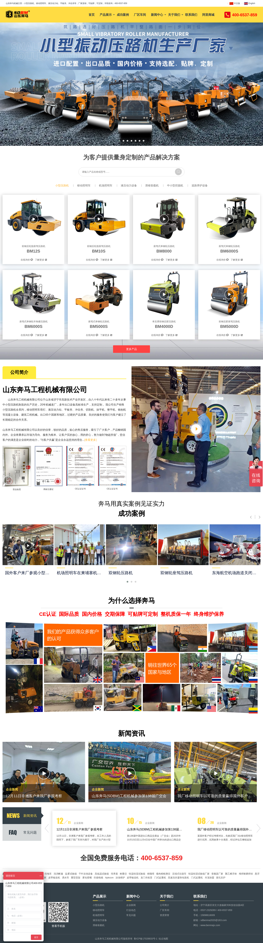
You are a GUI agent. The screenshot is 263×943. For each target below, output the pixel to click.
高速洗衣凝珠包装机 (178, 877)
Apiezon (109, 877)
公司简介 (164, 905)
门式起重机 (160, 877)
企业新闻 (131, 905)
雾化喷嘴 (87, 877)
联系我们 (191, 14)
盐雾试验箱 (71, 873)
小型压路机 (62, 185)
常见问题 (131, 915)
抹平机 (100, 409)
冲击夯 (79, 409)
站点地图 (163, 938)
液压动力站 (55, 409)
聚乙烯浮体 (231, 873)
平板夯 (68, 409)
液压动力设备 (129, 185)
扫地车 (48, 873)
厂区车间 (140, 14)
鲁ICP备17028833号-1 (145, 938)
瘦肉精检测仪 (163, 873)
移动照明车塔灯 (36, 409)
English (249, 3)
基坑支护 (220, 877)
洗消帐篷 (58, 873)
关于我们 (174, 14)
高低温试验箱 (102, 873)
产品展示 (106, 14)
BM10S (98, 248)
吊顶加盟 (209, 877)
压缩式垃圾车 (179, 873)
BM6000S (229, 248)
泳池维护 (120, 877)
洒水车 (65, 877)
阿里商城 (208, 14)
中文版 (234, 3)
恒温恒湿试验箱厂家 (198, 873)
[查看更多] (90, 439)
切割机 (90, 409)
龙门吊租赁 (146, 877)
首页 (92, 14)
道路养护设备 (200, 185)
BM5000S (98, 324)
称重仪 (123, 873)
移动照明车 (84, 185)
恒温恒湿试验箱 (137, 873)
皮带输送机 (54, 877)
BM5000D (229, 324)
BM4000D (164, 324)
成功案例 (123, 14)
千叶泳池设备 (86, 873)
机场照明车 (105, 185)
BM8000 (164, 248)
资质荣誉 (164, 915)
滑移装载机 (152, 185)
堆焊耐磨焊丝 (246, 873)
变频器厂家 (217, 873)
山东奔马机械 (12, 3)
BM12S (33, 248)
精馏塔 (150, 873)
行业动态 (131, 910)
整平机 (111, 409)
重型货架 (75, 877)
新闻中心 (157, 14)
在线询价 (25, 259)
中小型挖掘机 (175, 185)
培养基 (114, 873)
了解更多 (39, 259)
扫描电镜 (98, 877)
